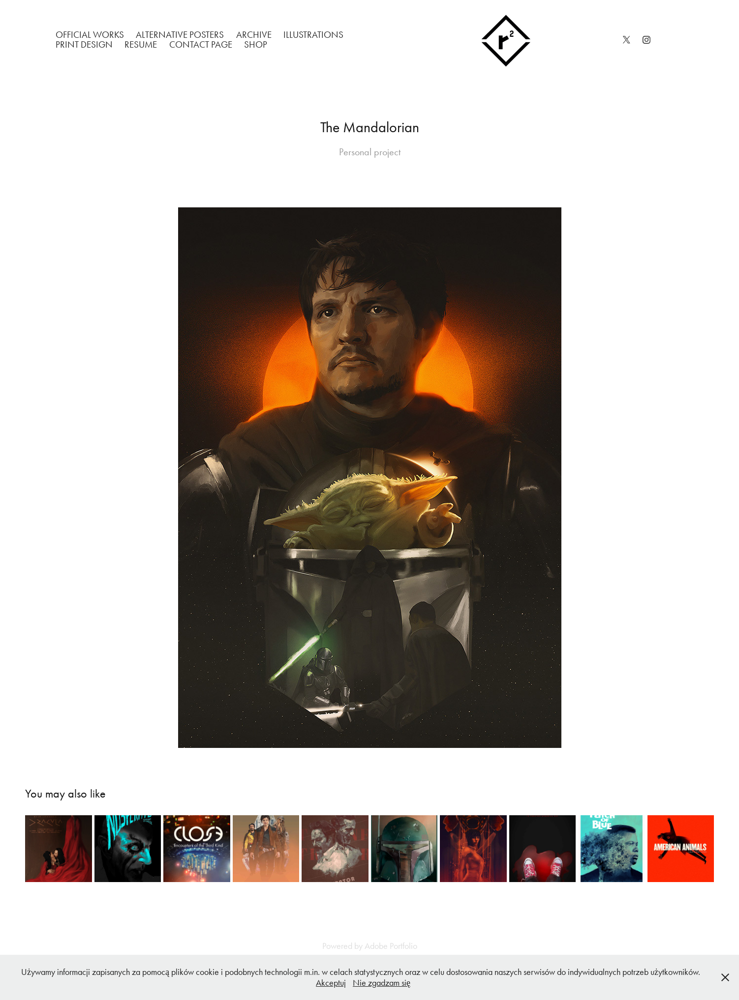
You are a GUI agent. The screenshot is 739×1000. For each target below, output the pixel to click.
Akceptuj (331, 982)
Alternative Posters (180, 34)
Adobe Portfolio (391, 946)
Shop (255, 44)
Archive (254, 34)
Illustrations (313, 34)
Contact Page (200, 44)
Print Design (84, 44)
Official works (90, 34)
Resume (140, 44)
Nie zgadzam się (381, 982)
